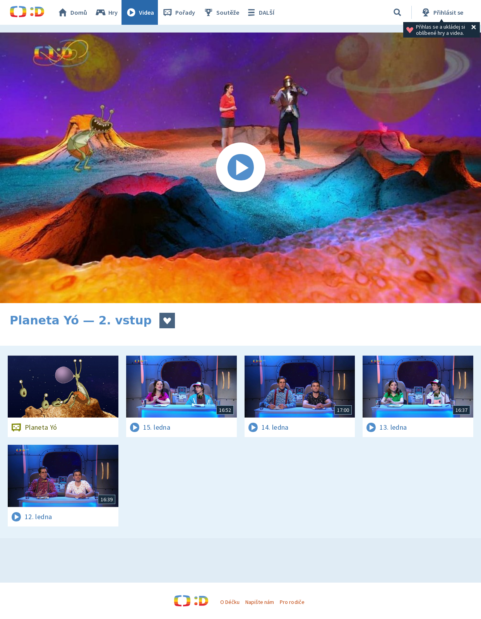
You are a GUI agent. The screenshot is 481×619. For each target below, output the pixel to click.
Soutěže (221, 12)
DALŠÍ (259, 12)
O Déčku (230, 601)
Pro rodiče (292, 601)
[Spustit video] (240, 168)
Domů (72, 12)
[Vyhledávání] (397, 12)
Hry (106, 12)
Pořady (178, 12)
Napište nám (259, 601)
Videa (139, 12)
